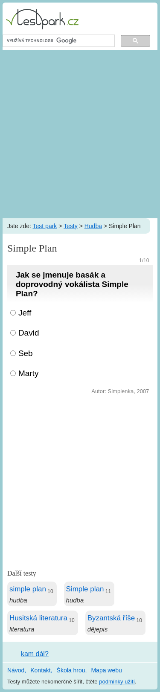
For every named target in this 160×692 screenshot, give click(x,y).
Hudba (93, 226)
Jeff (24, 312)
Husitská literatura (38, 618)
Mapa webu (106, 670)
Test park (45, 226)
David (28, 332)
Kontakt (40, 670)
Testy (71, 226)
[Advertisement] (80, 134)
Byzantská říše (111, 618)
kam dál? (35, 653)
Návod (15, 670)
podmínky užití (117, 681)
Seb (25, 353)
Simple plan (85, 589)
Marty (28, 373)
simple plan (27, 589)
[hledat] (58, 41)
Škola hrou (71, 670)
